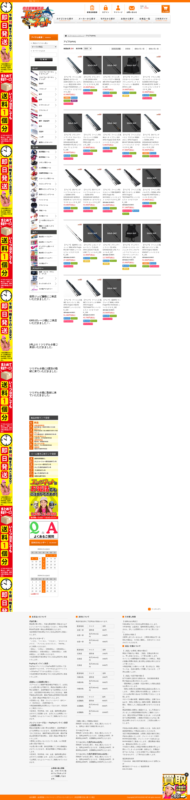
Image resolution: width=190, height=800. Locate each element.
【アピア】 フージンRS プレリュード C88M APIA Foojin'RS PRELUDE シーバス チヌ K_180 (92, 140)
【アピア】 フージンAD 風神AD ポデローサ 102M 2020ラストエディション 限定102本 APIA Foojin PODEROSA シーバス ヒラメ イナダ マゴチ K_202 (73, 84)
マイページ (50, 797)
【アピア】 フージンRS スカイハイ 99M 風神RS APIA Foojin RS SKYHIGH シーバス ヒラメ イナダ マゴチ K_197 (112, 195)
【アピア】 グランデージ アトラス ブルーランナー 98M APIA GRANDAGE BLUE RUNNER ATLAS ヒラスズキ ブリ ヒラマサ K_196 (73, 142)
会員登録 (41, 797)
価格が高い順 (154, 49)
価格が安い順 (139, 49)
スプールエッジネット (76, 36)
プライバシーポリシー (65, 797)
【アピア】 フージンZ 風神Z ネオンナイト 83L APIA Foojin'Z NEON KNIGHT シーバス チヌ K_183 (73, 305)
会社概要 (32, 797)
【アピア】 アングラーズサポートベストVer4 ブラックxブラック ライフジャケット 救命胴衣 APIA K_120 (131, 82)
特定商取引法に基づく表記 (85, 797)
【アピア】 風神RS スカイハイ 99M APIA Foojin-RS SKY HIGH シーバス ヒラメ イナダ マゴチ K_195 (73, 250)
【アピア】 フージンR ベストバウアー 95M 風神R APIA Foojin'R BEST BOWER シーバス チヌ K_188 (112, 82)
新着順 (127, 49)
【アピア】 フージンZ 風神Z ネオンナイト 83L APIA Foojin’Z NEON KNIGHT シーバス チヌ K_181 (151, 250)
